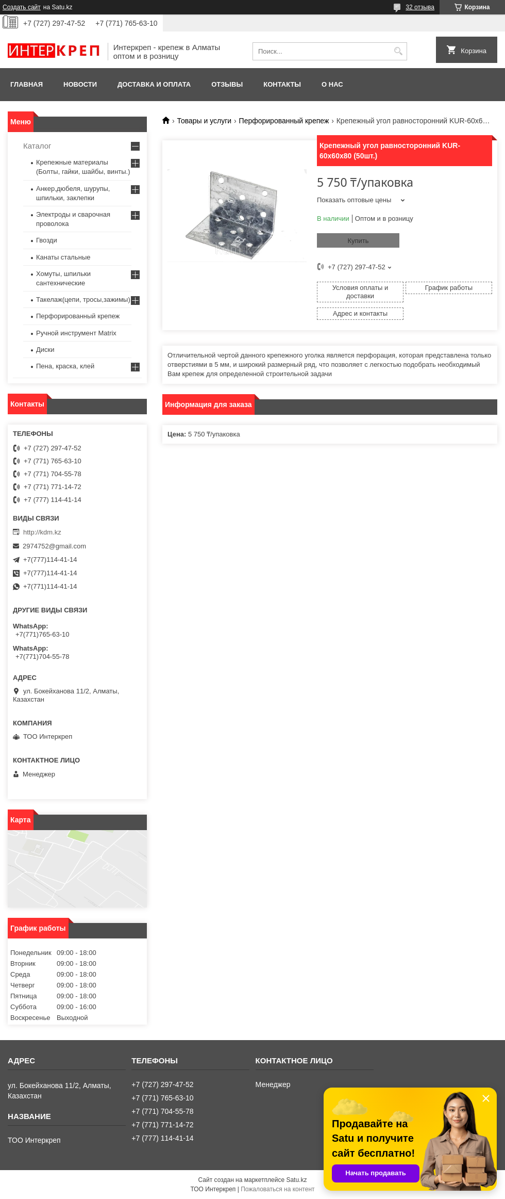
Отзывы (227, 84)
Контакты (282, 84)
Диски (45, 349)
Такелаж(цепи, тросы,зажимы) (83, 299)
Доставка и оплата (154, 84)
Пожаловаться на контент (277, 1189)
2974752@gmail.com (54, 546)
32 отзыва (420, 7)
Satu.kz (296, 1180)
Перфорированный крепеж (284, 121)
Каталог (37, 145)
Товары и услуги (204, 121)
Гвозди (46, 240)
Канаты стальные (63, 257)
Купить (357, 241)
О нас (332, 84)
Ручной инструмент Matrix (76, 333)
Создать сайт (22, 7)
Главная (26, 84)
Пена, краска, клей (65, 366)
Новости (80, 84)
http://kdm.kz (42, 532)
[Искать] (398, 51)
